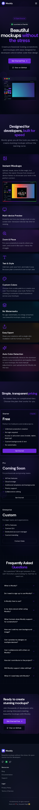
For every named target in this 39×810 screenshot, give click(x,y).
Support (4, 778)
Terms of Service (7, 791)
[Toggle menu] (36, 3)
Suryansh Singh (24, 804)
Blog (3, 771)
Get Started (19, 451)
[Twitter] (10, 762)
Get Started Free (19, 61)
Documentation (7, 775)
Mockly (7, 3)
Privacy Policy (6, 788)
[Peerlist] (6, 762)
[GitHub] (3, 762)
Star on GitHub (19, 67)
